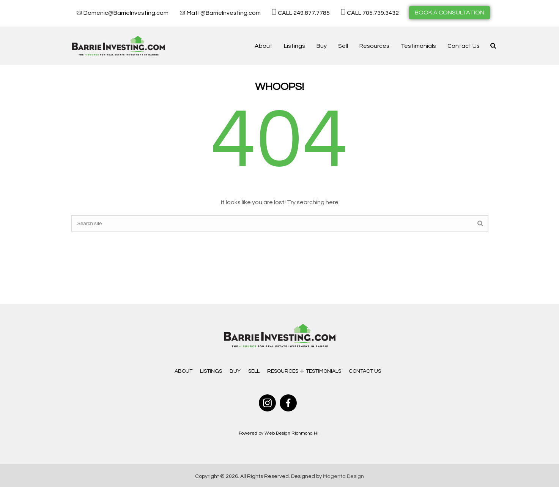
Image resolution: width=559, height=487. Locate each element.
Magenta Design (343, 476)
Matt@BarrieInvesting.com (224, 13)
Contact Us (463, 46)
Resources (374, 46)
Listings (294, 46)
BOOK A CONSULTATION (449, 12)
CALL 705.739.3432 (373, 13)
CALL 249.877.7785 (304, 13)
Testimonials (418, 46)
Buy (322, 46)
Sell (343, 46)
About (263, 46)
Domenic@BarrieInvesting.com (125, 13)
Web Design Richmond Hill (293, 433)
